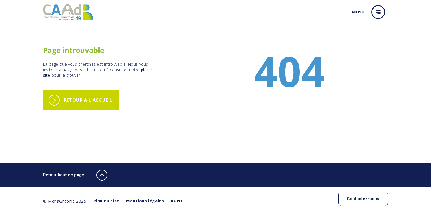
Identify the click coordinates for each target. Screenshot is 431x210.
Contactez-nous (363, 198)
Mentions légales (145, 200)
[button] (379, 12)
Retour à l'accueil (88, 100)
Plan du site (106, 200)
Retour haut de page (75, 175)
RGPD (176, 200)
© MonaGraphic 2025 (65, 201)
